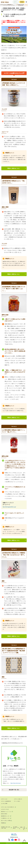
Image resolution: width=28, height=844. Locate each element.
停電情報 (3, 823)
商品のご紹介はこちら (13, 168)
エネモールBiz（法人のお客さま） (8, 807)
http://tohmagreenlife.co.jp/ (9, 507)
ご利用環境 (24, 828)
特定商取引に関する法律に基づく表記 (5, 827)
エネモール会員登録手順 (6, 801)
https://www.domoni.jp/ (15, 783)
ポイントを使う (17, 801)
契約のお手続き (4, 813)
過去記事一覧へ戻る (14, 789)
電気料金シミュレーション (6, 811)
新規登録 (22, 2)
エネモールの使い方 (18, 799)
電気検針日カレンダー (5, 816)
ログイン (16, 2)
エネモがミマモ (4, 809)
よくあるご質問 (4, 803)
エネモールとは (4, 799)
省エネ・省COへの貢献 (5, 820)
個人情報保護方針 (15, 827)
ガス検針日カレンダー (5, 818)
